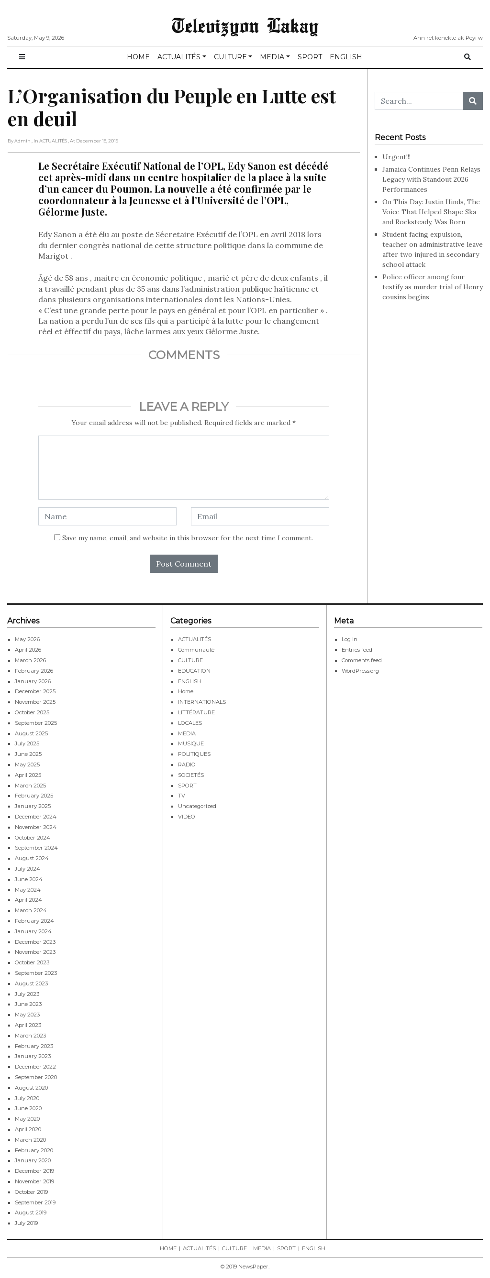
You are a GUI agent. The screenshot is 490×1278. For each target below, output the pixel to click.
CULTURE (230, 57)
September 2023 (36, 973)
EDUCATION (194, 670)
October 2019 (31, 1192)
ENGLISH (346, 57)
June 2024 (29, 879)
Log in (349, 639)
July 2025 (27, 743)
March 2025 (30, 785)
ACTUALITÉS (178, 57)
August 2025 (31, 733)
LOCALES (190, 723)
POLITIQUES (194, 754)
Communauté (196, 649)
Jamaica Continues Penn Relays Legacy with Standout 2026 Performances (431, 179)
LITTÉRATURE (196, 712)
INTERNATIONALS (202, 702)
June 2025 (28, 754)
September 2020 (36, 1077)
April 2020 (28, 1129)
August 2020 (31, 1087)
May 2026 (27, 639)
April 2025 (28, 775)
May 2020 (27, 1118)
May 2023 (27, 1014)
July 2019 (26, 1223)
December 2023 (35, 942)
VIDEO (186, 816)
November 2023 (35, 952)
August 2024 (32, 858)
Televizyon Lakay (245, 25)
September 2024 (36, 847)
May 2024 (28, 889)
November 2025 (35, 702)
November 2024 (35, 827)
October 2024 (32, 837)
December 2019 (34, 1171)
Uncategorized (197, 806)
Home (185, 691)
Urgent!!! (396, 157)
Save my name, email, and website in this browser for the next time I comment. (187, 538)
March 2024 (31, 910)
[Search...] (419, 101)
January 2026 (33, 681)
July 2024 (27, 868)
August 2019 (30, 1212)
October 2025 (32, 712)
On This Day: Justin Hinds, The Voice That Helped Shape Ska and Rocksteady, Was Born (431, 211)
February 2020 (34, 1150)
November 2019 (34, 1181)
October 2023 (32, 962)
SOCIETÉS (191, 775)
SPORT (310, 57)
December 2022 (35, 1066)
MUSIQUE (191, 743)
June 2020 (28, 1108)
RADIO (187, 764)
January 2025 (33, 806)
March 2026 (30, 660)
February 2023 (34, 1046)
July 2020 (27, 1098)
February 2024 (34, 921)
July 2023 (27, 994)
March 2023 (30, 1035)
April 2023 (28, 1025)
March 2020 (30, 1139)
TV (181, 795)
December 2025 (35, 691)
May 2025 (27, 764)
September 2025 (36, 723)
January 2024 (33, 931)
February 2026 (34, 670)
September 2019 (35, 1202)
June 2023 (28, 1004)
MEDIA (272, 57)
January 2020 (33, 1160)
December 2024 (35, 816)
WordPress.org (360, 670)
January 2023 (33, 1056)
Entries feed (357, 649)
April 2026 (28, 649)
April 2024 (28, 899)
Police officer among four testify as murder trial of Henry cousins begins (432, 287)
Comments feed (362, 660)
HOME (138, 57)
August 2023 (31, 983)
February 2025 (34, 795)
